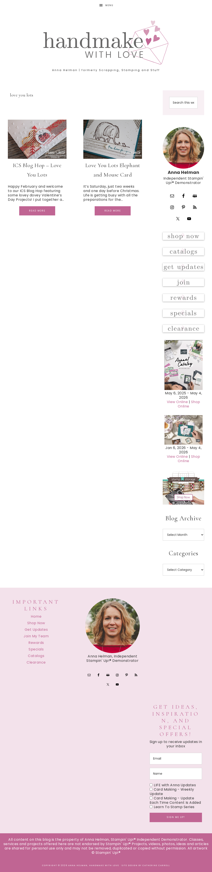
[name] (176, 773)
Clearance (36, 662)
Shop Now (36, 623)
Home (36, 616)
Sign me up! (176, 817)
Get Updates (36, 629)
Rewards (36, 642)
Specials (36, 649)
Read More (37, 210)
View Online (177, 401)
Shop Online (189, 404)
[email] (176, 758)
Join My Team (36, 636)
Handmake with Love (106, 42)
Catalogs (36, 655)
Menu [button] (109, 5)
